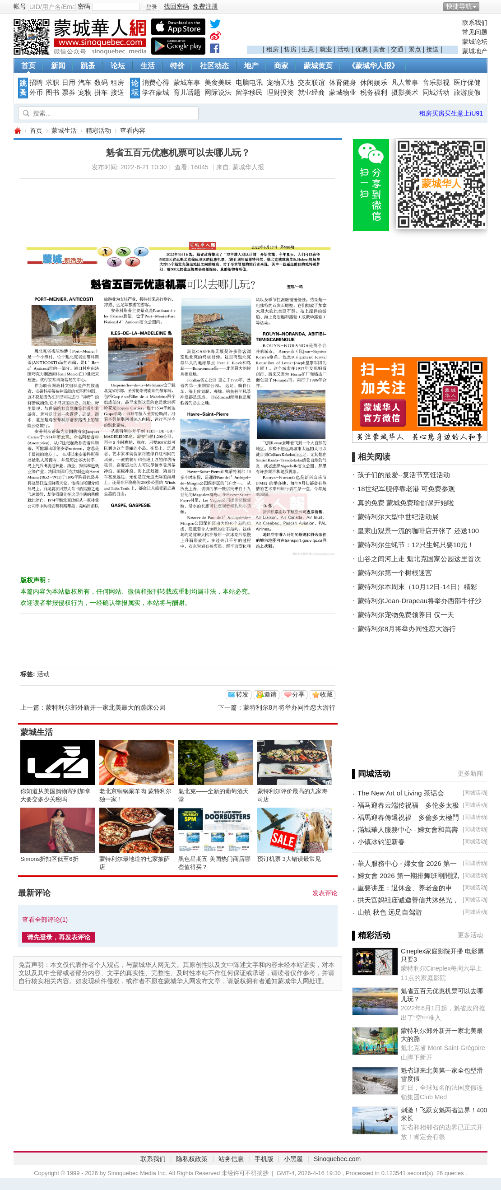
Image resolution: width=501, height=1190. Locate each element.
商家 (281, 66)
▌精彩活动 (371, 935)
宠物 (85, 92)
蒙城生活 (64, 130)
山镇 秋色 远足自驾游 (389, 912)
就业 (326, 49)
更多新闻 (470, 773)
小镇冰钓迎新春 (381, 842)
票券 (68, 92)
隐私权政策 (192, 1158)
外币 (36, 92)
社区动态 (214, 66)
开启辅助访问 (485, 6)
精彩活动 (98, 130)
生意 (308, 49)
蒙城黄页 (318, 66)
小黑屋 (293, 1158)
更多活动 (470, 935)
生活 (147, 66)
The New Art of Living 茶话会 (400, 793)
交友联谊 (311, 82)
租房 (272, 49)
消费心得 (155, 82)
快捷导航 (459, 6)
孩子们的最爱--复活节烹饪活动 (403, 475)
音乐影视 (436, 82)
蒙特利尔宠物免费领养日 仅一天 (405, 614)
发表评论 (325, 893)
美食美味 (218, 82)
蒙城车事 (186, 82)
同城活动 (436, 92)
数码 (101, 82)
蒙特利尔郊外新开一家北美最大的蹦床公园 (106, 707)
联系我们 (474, 22)
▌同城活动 (371, 773)
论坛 (118, 66)
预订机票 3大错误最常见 (289, 858)
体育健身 (342, 82)
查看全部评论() (45, 919)
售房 (290, 49)
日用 (68, 82)
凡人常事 (404, 82)
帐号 (20, 6)
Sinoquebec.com (337, 1158)
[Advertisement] (352, 32)
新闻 (58, 66)
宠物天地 (280, 82)
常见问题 (474, 32)
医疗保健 (467, 82)
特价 (177, 66)
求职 (52, 82)
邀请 (270, 694)
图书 (52, 92)
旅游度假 (467, 92)
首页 (28, 66)
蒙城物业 (342, 92)
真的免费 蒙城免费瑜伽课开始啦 (405, 503)
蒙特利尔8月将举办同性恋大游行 (289, 707)
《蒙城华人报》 (373, 66)
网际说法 (218, 92)
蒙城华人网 (17, 130)
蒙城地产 (474, 51)
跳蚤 (88, 66)
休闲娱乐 (373, 82)
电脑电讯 (249, 82)
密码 (84, 6)
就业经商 (311, 92)
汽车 (85, 82)
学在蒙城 (155, 92)
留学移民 (249, 92)
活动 (343, 49)
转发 (242, 694)
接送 (432, 49)
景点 (414, 49)
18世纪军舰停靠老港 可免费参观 (406, 489)
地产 (251, 66)
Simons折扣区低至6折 (49, 858)
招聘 (36, 82)
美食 (379, 49)
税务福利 (373, 92)
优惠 (361, 49)
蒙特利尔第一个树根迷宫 (394, 572)
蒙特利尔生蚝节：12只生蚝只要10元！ (415, 545)
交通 (397, 49)
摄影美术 (404, 92)
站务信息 (231, 1158)
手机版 (264, 1158)
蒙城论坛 (474, 41)
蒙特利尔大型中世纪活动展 (398, 517)
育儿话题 (186, 92)
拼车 (101, 92)
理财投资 (280, 92)
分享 (298, 694)
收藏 (326, 694)
